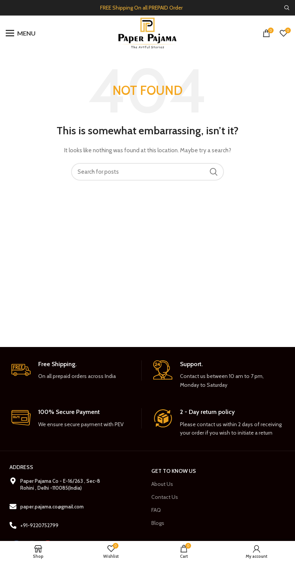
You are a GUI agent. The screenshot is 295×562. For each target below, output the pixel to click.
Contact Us (164, 497)
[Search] (286, 7)
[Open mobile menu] (20, 33)
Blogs (157, 523)
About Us (162, 484)
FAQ (156, 510)
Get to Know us (173, 471)
